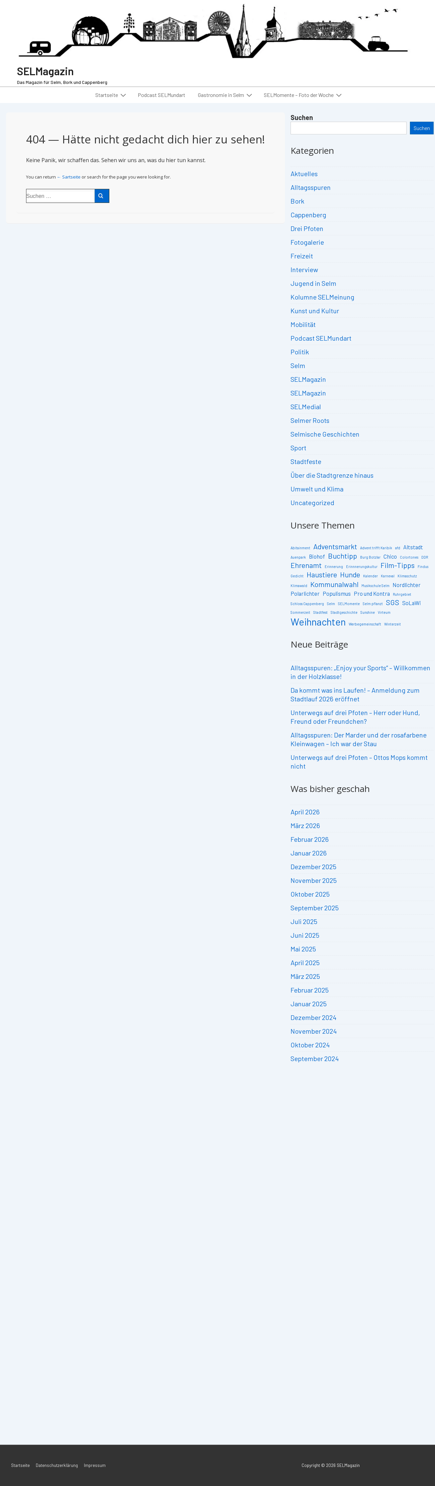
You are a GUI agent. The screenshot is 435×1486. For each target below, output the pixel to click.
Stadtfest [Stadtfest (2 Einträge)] (320, 612)
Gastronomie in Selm (226, 94)
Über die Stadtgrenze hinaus (332, 475)
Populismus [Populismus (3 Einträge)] (337, 593)
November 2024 (314, 1031)
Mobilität (303, 324)
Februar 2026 (310, 839)
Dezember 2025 (313, 867)
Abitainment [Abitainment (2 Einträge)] (300, 548)
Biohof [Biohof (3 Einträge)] (317, 556)
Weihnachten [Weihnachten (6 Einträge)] (318, 621)
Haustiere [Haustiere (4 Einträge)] (322, 574)
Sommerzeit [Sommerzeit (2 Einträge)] (300, 612)
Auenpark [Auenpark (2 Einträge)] (298, 557)
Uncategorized (312, 502)
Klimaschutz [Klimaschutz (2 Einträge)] (407, 576)
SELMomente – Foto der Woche (303, 94)
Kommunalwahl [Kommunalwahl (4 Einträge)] (334, 584)
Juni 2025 (305, 935)
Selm (298, 365)
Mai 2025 (303, 949)
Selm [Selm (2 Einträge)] (331, 603)
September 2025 (315, 908)
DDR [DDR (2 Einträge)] (424, 557)
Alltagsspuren (311, 187)
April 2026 (305, 812)
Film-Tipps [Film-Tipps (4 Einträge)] (397, 565)
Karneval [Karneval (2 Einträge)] (388, 576)
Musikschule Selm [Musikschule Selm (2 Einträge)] (375, 585)
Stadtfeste (306, 461)
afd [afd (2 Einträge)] (397, 548)
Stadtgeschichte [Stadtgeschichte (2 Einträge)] (344, 612)
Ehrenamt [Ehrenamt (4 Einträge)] (306, 565)
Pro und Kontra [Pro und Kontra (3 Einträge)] (372, 593)
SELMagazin (45, 71)
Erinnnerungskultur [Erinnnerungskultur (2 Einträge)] (361, 566)
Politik (300, 352)
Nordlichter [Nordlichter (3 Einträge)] (407, 584)
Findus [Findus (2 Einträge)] (423, 566)
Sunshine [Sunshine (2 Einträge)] (367, 612)
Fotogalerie (307, 242)
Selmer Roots (310, 420)
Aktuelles (304, 173)
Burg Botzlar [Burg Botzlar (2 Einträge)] (370, 557)
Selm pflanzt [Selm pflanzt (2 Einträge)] (373, 603)
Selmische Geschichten (325, 434)
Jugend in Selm (313, 283)
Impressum (95, 1465)
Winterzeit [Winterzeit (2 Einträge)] (392, 624)
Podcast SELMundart (161, 95)
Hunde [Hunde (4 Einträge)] (350, 574)
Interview (304, 269)
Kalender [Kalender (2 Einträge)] (370, 576)
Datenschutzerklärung (57, 1465)
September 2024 (315, 1058)
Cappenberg (308, 215)
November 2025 (314, 880)
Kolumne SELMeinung (322, 297)
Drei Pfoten (307, 228)
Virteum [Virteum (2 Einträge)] (384, 612)
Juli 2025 (304, 921)
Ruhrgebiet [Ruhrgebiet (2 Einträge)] (402, 594)
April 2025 (305, 962)
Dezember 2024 (313, 1017)
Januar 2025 (309, 1004)
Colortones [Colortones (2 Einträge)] (409, 557)
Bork (297, 201)
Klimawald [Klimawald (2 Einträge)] (299, 585)
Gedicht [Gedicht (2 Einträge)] (297, 576)
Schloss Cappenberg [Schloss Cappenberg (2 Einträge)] (307, 603)
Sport (298, 448)
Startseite (111, 94)
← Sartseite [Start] (69, 177)
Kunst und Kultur (315, 311)
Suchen (302, 117)
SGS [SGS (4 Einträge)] (392, 602)
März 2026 (305, 825)
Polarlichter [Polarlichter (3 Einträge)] (305, 593)
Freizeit (302, 256)
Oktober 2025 (310, 894)
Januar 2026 (309, 853)
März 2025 (305, 976)
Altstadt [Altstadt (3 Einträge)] (413, 547)
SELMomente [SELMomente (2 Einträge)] (349, 603)
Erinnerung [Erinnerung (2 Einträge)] (334, 566)
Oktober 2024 (310, 1045)
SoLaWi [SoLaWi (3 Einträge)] (411, 602)
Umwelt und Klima (317, 489)
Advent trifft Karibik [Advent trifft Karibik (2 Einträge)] (376, 548)
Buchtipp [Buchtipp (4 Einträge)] (342, 555)
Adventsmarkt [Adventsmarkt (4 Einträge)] (335, 546)
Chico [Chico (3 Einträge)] (390, 556)
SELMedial (306, 407)
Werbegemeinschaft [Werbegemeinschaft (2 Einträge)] (365, 624)
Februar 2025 (310, 990)
